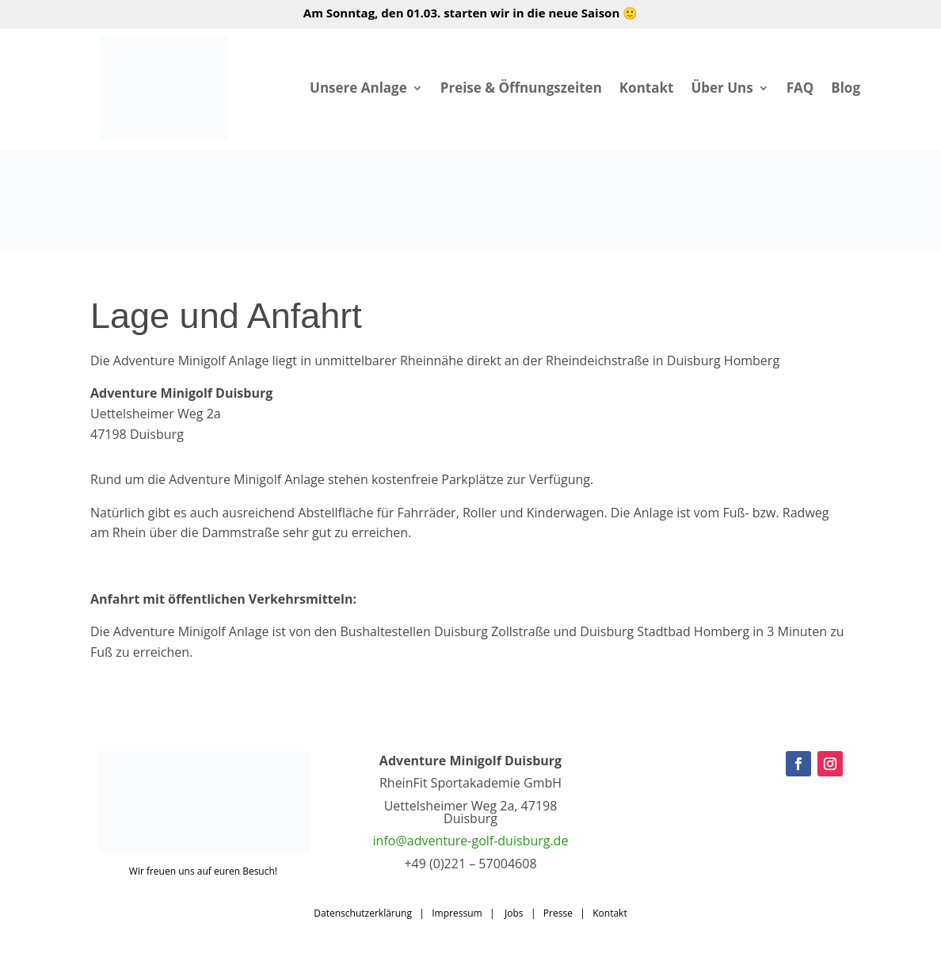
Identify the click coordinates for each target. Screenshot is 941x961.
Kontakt (646, 87)
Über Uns (721, 87)
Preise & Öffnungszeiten (521, 87)
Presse (558, 913)
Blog (845, 87)
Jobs (514, 913)
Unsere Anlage (358, 87)
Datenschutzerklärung (363, 913)
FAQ (800, 87)
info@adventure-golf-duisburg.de (471, 840)
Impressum (457, 913)
